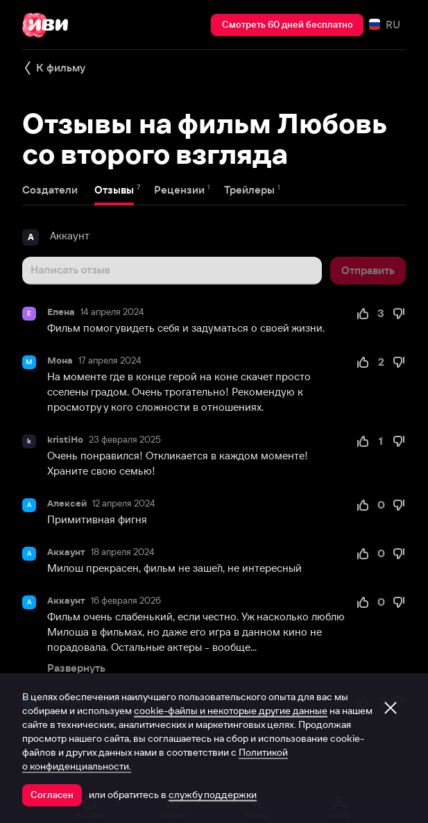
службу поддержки (213, 794)
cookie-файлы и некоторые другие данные (230, 710)
